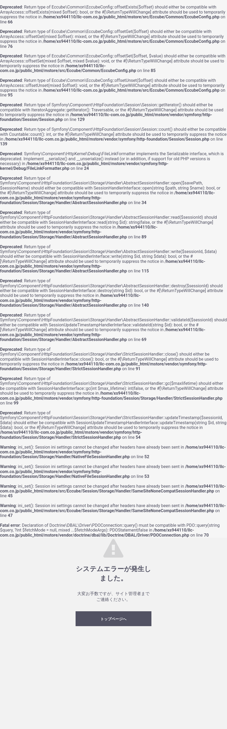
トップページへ (113, 619)
